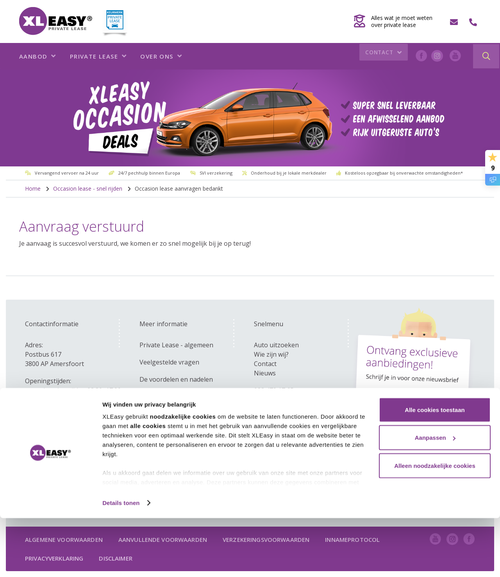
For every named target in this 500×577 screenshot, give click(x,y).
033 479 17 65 (274, 390)
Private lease (98, 56)
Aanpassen (435, 496)
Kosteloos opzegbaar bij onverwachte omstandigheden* (404, 173)
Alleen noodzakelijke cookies (434, 524)
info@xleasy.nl (275, 399)
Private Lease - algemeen (176, 345)
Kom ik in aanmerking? (172, 413)
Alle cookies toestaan (434, 468)
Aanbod (37, 56)
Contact (382, 56)
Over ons (161, 56)
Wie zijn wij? (271, 354)
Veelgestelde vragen (169, 362)
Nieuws (265, 373)
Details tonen (120, 561)
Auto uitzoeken (276, 345)
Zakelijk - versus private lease (182, 396)
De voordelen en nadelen (176, 379)
